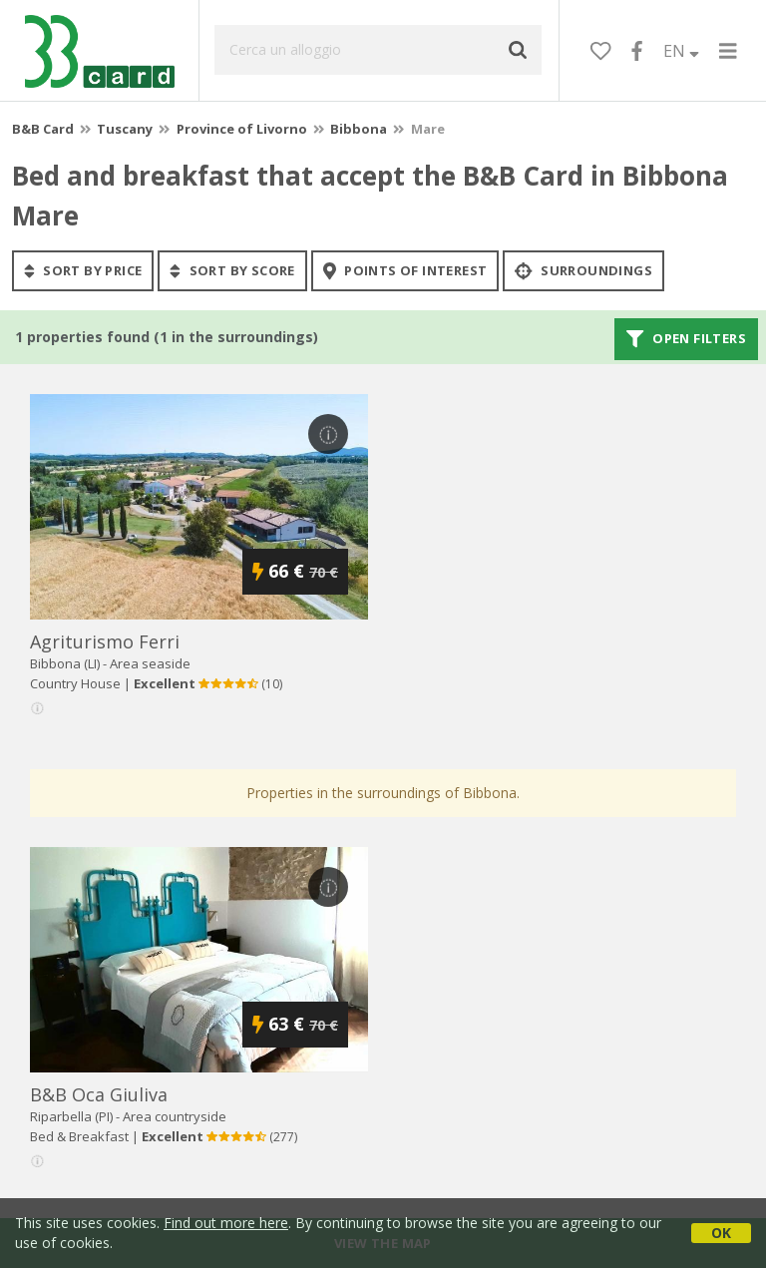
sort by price (83, 270)
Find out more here (226, 1222)
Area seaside (150, 663)
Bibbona (358, 129)
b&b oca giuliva (99, 1094)
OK (721, 1232)
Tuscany (125, 129)
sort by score (232, 270)
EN (681, 51)
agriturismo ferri (105, 641)
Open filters (686, 339)
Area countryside (174, 1116)
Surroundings (583, 270)
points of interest (405, 270)
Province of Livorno (242, 129)
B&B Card (43, 129)
